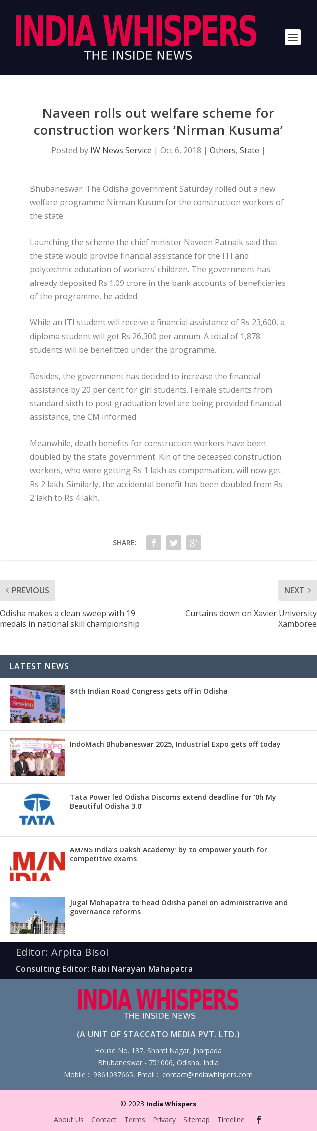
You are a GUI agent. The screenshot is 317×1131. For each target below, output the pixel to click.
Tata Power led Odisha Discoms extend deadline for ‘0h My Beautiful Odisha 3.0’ (173, 801)
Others (223, 150)
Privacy (164, 1119)
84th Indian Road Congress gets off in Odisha (149, 691)
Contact (104, 1119)
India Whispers (171, 1103)
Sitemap (197, 1119)
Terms (135, 1119)
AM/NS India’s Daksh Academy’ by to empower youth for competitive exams (169, 854)
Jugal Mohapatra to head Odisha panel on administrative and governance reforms (179, 907)
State (250, 150)
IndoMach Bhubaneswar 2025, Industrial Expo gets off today (175, 744)
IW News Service (121, 150)
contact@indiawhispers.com (207, 1074)
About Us (69, 1119)
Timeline (231, 1119)
